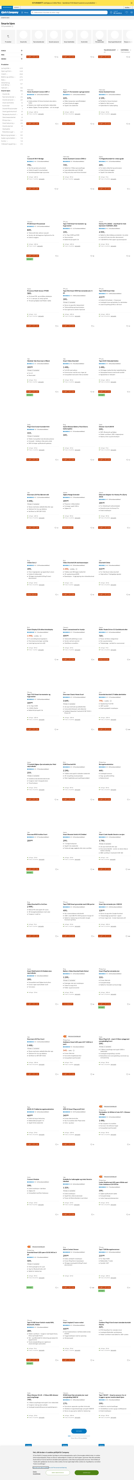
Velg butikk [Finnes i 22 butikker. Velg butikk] (113, 450)
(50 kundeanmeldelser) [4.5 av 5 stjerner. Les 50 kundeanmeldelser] (115, 499)
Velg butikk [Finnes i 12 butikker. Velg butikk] (41, 450)
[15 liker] (92, 1144)
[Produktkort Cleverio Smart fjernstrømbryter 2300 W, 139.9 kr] (115, 883)
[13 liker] (92, 124)
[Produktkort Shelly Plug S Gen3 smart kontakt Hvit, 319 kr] (43, 406)
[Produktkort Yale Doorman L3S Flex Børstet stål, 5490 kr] (43, 474)
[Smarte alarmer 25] (12, 126)
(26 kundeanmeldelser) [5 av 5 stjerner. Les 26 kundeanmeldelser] (43, 1112)
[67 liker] (56, 189)
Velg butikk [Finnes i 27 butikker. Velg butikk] (41, 179)
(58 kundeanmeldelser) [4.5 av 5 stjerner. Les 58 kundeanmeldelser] (115, 363)
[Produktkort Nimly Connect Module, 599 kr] (43, 1158)
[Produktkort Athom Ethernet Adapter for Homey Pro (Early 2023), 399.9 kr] (115, 474)
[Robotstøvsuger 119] (12, 132)
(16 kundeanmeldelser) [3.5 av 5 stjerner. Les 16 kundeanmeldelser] (43, 363)
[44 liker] (92, 189)
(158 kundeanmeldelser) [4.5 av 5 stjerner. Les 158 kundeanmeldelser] (115, 293)
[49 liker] (56, 659)
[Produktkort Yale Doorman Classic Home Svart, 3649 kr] (79, 673)
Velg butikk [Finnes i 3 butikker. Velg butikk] (41, 316)
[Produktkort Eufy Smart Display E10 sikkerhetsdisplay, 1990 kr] (43, 609)
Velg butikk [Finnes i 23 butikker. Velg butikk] (77, 450)
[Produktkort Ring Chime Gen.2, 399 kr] (43, 542)
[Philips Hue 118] (12, 120)
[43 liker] (128, 256)
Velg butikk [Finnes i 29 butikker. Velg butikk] (41, 518)
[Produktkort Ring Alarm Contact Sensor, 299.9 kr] (79, 1228)
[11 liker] (128, 460)
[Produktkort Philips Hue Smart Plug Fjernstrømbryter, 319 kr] (115, 950)
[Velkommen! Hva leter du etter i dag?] (70, 12)
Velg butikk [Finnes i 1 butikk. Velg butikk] (40, 246)
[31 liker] (56, 799)
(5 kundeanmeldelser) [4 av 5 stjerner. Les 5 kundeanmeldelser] (42, 1257)
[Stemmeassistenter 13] (12, 117)
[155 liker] (128, 869)
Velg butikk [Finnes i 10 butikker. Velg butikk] (113, 650)
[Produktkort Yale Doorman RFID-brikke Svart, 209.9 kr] (43, 813)
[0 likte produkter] (126, 12)
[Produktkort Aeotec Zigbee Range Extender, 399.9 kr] (79, 474)
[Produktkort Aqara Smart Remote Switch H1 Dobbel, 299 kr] (79, 813)
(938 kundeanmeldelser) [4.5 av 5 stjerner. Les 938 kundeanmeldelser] (79, 295)
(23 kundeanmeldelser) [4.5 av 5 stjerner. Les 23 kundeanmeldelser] (79, 837)
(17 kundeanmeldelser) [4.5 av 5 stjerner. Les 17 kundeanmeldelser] (115, 697)
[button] (12, 26)
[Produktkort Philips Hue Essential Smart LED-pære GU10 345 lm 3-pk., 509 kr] (43, 1228)
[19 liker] (128, 326)
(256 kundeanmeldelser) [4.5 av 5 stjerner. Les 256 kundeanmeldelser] (115, 973)
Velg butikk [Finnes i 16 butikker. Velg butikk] (113, 382)
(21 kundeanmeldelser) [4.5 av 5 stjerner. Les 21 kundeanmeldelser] (115, 161)
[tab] (7, 7)
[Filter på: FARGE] (12, 51)
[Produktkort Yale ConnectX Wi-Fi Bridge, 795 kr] (43, 138)
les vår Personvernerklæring (58, 1467)
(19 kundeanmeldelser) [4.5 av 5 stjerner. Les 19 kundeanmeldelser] (79, 767)
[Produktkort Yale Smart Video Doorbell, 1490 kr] (79, 340)
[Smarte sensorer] (54, 37)
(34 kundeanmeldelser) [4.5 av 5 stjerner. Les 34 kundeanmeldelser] (79, 907)
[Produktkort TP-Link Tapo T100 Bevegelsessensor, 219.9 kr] (115, 1228)
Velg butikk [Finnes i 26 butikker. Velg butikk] (113, 114)
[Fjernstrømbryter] (39, 37)
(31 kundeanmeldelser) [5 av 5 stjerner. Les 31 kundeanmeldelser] (115, 1117)
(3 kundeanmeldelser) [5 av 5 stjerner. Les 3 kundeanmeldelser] (78, 1047)
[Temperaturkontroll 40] (12, 114)
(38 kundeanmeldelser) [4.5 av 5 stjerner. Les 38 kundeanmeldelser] (79, 1400)
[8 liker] (92, 659)
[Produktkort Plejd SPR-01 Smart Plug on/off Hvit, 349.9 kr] (79, 1088)
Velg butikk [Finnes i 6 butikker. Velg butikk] (77, 584)
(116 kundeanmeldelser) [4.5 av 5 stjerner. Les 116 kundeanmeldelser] (43, 497)
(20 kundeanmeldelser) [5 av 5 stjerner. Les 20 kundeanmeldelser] (43, 94)
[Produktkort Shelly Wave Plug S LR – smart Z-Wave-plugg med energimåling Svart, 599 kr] (115, 1018)
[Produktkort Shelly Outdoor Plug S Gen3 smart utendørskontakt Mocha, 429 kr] (115, 1302)
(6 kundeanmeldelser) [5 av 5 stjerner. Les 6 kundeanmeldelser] (42, 976)
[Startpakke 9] (12, 129)
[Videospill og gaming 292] (12, 144)
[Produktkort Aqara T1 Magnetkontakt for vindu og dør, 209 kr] (115, 138)
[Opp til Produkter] (8, 37)
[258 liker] (128, 729)
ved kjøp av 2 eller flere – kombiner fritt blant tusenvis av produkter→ (64, 3)
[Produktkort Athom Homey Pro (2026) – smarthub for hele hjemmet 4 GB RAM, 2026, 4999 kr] (115, 203)
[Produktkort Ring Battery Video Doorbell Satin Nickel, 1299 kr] (79, 950)
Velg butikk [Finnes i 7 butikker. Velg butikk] (41, 650)
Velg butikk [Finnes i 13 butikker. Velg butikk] (77, 246)
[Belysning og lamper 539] (12, 135)
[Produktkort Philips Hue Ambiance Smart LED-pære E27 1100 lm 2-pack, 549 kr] (79, 1018)
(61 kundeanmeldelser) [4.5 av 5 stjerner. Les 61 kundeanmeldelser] (115, 632)
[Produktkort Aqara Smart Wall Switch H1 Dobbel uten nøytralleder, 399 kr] (43, 950)
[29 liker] (128, 57)
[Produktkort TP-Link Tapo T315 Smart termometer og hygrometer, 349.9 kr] (43, 673)
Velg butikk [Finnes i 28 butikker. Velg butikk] (41, 789)
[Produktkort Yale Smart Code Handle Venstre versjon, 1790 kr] (115, 813)
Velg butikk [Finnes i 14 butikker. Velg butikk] (113, 246)
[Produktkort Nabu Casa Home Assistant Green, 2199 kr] (115, 71)
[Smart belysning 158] (12, 123)
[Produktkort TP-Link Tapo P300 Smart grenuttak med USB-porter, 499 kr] (79, 883)
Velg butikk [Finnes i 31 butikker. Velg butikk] (113, 926)
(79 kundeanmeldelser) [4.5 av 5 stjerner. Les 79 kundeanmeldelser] (79, 497)
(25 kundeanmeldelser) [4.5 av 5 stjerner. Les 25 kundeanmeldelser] (79, 973)
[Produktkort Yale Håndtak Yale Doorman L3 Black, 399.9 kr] (43, 340)
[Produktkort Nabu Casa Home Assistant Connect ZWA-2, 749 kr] (79, 138)
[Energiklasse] (65, 1036)
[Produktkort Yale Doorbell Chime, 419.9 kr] (115, 542)
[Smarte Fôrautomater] (100, 37)
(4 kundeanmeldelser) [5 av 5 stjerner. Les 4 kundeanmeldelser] (78, 161)
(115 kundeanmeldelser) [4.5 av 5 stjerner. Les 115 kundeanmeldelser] (79, 697)
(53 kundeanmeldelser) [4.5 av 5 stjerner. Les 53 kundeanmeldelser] (79, 1325)
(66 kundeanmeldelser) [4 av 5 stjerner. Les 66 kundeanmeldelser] (79, 1184)
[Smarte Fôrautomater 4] (12, 109)
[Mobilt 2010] (12, 74)
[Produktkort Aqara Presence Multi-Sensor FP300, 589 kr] (43, 270)
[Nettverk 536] (12, 88)
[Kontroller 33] (12, 106)
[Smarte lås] (23, 37)
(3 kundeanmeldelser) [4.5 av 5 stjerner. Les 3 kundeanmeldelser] (42, 1327)
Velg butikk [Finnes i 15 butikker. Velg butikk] (113, 1204)
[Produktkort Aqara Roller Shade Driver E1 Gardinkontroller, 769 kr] (115, 609)
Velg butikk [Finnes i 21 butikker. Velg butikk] (77, 518)
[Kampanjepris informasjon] (76, 569)
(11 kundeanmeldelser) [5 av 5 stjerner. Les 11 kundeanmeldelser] (79, 1252)
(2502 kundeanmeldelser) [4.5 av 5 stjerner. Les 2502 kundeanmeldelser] (115, 907)
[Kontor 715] (12, 141)
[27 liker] (92, 460)
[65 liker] (128, 594)
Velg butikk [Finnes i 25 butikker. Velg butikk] (113, 518)
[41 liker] (92, 594)
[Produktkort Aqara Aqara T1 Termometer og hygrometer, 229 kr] (79, 71)
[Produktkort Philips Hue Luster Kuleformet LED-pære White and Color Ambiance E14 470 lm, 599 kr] (115, 1158)
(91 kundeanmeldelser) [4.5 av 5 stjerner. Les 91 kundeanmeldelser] (79, 431)
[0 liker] (56, 256)
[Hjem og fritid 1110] (12, 71)
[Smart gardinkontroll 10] (12, 111)
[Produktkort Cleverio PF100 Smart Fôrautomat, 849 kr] (43, 203)
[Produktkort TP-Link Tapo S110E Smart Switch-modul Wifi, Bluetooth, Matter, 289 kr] (43, 1302)
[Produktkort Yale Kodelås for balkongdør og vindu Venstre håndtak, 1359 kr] (79, 1158)
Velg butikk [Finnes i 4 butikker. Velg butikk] (41, 114)
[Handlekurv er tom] (131, 12)
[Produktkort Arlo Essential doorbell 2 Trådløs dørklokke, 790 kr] (115, 673)
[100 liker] (92, 1287)
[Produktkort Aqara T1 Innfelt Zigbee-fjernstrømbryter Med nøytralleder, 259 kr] (43, 743)
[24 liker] (92, 1004)
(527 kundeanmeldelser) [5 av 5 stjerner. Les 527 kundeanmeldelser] (79, 1112)
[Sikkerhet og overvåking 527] (12, 84)
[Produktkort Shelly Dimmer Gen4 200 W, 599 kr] (115, 406)
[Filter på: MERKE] (12, 59)
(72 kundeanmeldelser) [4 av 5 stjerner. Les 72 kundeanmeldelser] (43, 161)
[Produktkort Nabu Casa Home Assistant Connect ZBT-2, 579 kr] (43, 71)
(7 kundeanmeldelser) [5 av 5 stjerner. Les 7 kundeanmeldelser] (114, 1187)
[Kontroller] (84, 37)
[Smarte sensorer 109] (12, 100)
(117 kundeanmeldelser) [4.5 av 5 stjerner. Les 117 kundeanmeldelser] (79, 228)
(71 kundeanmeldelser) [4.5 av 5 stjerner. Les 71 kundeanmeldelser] (79, 632)
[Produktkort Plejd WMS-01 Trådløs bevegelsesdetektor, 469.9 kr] (43, 1088)
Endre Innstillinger (36, 1473)
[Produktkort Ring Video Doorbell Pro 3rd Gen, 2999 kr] (43, 883)
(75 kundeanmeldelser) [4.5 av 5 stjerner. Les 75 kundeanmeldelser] (43, 769)
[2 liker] (56, 124)
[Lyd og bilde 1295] (12, 68)
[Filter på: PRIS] (12, 55)
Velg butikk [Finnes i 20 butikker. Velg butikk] (77, 114)
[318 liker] (128, 936)
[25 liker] (128, 124)
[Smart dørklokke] (69, 37)
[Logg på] (116, 12)
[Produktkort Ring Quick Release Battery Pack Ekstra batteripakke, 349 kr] (79, 406)
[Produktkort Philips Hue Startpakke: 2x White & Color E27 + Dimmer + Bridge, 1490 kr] (115, 1088)
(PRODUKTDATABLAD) (74, 1036)
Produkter (5, 64)
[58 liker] (92, 256)
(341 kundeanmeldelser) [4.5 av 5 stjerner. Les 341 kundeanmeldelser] (43, 226)
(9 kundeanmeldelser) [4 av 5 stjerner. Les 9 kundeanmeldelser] (78, 363)
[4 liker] (56, 460)
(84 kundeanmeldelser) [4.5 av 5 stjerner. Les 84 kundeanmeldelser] (115, 767)
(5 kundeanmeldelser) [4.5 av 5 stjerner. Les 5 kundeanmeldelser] (114, 228)
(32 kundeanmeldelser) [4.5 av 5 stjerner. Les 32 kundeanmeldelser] (115, 1252)
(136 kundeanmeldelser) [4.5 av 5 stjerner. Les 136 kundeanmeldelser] (79, 94)
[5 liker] (56, 1214)
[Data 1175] (12, 80)
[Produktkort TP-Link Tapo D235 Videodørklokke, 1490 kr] (115, 340)
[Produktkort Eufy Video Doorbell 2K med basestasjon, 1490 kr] (79, 542)
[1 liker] (128, 189)
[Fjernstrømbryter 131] (12, 97)
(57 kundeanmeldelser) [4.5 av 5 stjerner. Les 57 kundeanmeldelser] (43, 837)
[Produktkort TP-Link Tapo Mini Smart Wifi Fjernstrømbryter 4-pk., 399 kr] (79, 270)
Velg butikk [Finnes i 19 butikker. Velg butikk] (77, 650)
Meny (24, 12)
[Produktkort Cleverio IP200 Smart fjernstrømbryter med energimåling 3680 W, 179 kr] (79, 1374)
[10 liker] (92, 1074)
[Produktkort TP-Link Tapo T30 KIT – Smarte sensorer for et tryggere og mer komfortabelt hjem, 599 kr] (115, 1374)
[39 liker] (92, 392)
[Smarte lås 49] (12, 94)
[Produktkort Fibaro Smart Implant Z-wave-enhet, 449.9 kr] (79, 1302)
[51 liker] (56, 57)
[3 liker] (56, 1074)
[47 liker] (56, 729)
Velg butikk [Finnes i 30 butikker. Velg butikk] (113, 316)
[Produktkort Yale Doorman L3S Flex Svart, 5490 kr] (43, 1018)
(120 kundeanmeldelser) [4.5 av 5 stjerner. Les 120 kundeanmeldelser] (43, 699)
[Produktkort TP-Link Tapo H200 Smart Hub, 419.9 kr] (115, 270)
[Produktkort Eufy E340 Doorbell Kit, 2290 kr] (79, 743)
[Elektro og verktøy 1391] (12, 77)
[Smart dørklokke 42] (12, 103)
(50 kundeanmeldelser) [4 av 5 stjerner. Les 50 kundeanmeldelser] (79, 565)
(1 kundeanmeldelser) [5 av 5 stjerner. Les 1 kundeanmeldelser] (42, 429)
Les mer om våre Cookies (40, 1467)
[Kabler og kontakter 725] (12, 138)
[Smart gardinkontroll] (115, 37)
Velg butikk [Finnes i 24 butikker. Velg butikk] (77, 382)
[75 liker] (128, 1074)
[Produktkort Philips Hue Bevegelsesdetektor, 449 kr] (115, 743)
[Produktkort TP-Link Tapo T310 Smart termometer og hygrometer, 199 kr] (79, 203)
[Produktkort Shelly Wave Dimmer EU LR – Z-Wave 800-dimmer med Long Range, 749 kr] (43, 1374)
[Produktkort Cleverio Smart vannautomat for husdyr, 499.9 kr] (79, 609)
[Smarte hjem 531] (12, 91)
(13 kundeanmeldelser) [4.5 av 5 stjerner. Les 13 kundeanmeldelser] (115, 837)
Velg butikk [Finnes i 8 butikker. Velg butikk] (77, 179)
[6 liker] (92, 326)
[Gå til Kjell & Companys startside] (10, 12)
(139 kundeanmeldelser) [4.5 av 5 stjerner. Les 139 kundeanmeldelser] (43, 565)
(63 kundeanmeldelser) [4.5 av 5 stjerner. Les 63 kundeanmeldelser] (115, 94)
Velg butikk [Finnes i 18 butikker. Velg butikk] (113, 179)
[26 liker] (92, 528)
